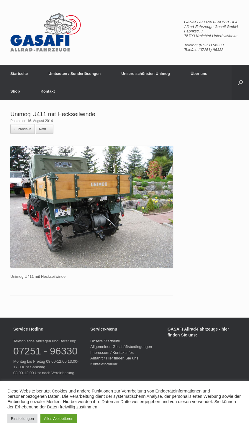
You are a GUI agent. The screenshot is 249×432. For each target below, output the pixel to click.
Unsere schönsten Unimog (145, 73)
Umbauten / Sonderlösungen (74, 73)
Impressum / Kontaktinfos (112, 352)
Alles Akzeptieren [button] (58, 418)
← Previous (23, 129)
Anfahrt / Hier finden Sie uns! (114, 358)
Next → (44, 129)
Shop (15, 91)
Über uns (199, 73)
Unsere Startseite (105, 341)
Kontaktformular (103, 364)
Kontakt (48, 91)
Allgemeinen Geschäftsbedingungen (121, 346)
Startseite (19, 73)
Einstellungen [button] (22, 418)
